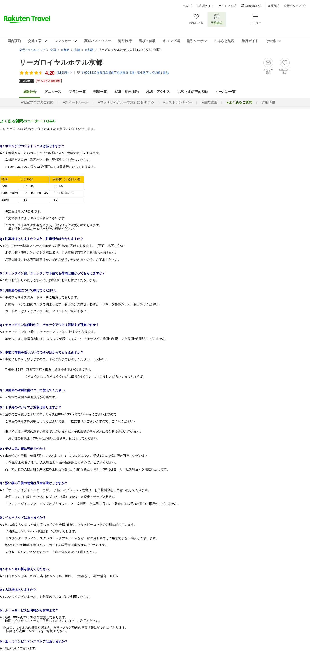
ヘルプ (187, 5)
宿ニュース (52, 92)
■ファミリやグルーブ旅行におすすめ (126, 102)
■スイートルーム (75, 102)
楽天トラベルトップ (32, 49)
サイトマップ (227, 5)
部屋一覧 (100, 92)
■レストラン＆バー (177, 102)
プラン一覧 (77, 92)
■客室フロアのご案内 (37, 102)
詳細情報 (268, 102)
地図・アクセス (158, 92)
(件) (64, 72)
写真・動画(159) (127, 92)
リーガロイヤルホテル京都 (60, 62)
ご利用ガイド (205, 5)
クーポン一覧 (225, 92)
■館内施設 (209, 102)
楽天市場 (273, 5)
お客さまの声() (193, 92)
